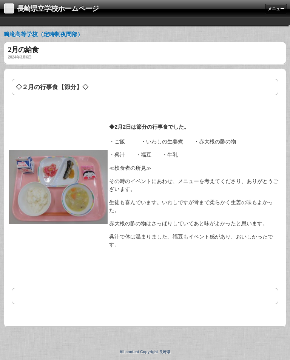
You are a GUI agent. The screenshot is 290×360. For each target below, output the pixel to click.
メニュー (276, 8)
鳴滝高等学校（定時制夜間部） (43, 34)
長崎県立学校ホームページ (58, 8)
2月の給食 (23, 50)
